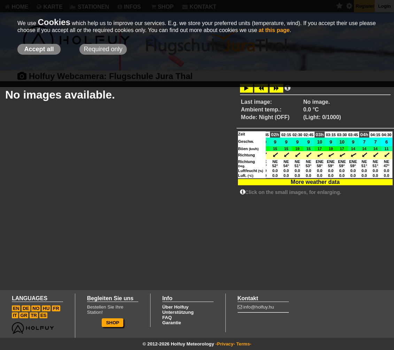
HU (46, 308)
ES (43, 315)
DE (26, 308)
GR (23, 315)
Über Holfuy (175, 307)
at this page (274, 30)
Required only (103, 49)
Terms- (243, 344)
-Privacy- (225, 344)
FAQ (167, 317)
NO (35, 308)
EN (16, 308)
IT (15, 315)
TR (34, 315)
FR (56, 308)
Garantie (171, 322)
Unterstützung (178, 312)
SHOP (112, 322)
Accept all (39, 49)
